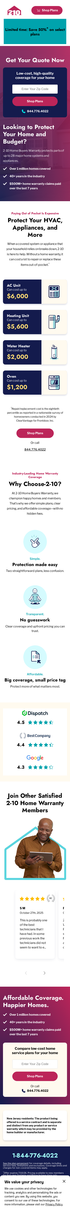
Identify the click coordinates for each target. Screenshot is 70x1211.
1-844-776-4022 (35, 1155)
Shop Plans (50, 10)
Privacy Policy (54, 1204)
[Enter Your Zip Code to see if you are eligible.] (34, 89)
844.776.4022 (37, 111)
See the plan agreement (16, 1163)
